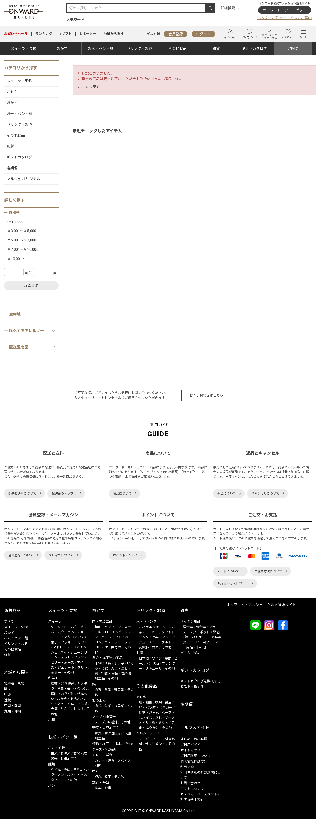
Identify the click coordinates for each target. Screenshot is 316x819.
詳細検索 (227, 8)
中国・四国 (12, 705)
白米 (54, 753)
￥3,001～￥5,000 (21, 231)
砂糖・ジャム (149, 712)
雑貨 (216, 48)
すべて (9, 621)
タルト (82, 667)
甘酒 (155, 647)
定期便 (292, 48)
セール (16, 34)
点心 (98, 777)
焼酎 (168, 658)
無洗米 (65, 753)
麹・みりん (160, 723)
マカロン (70, 637)
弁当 (107, 788)
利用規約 (187, 767)
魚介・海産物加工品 (107, 658)
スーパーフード (150, 739)
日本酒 (144, 658)
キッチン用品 (190, 621)
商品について (122, 493)
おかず (62, 48)
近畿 (7, 700)
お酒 (139, 653)
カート (303, 34)
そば (67, 770)
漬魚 (107, 663)
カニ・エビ (119, 668)
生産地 (32, 314)
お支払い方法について (232, 583)
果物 (51, 719)
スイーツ (55, 621)
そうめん (80, 770)
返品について (226, 493)
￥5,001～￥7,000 (21, 240)
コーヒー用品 (199, 642)
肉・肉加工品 (102, 621)
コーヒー (152, 632)
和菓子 (53, 678)
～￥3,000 (15, 221)
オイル (144, 723)
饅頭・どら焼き (62, 684)
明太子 (119, 663)
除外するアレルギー (32, 330)
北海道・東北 (14, 683)
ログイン (203, 34)
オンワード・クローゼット (284, 10)
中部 (7, 694)
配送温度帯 (32, 347)
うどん (56, 770)
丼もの (116, 647)
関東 (7, 689)
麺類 (51, 764)
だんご (65, 709)
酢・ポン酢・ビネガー (156, 708)
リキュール (153, 668)
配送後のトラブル (64, 493)
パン (51, 785)
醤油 (168, 702)
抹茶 (84, 704)
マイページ (230, 34)
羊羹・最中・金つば (72, 689)
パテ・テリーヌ (116, 642)
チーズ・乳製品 (104, 750)
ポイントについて (125, 555)
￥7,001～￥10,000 (22, 249)
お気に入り (288, 34)
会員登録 (175, 34)
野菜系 (119, 690)
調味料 (141, 697)
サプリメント (155, 744)
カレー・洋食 (102, 755)
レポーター (87, 34)
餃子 (107, 777)
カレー (100, 761)
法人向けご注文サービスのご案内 (284, 18)
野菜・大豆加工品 (105, 728)
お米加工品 (68, 759)
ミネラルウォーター (154, 627)
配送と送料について (22, 493)
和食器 (201, 627)
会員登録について (20, 555)
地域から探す (114, 34)
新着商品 (12, 610)
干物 (98, 663)
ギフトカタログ (254, 48)
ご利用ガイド (249, 34)
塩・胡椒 (145, 702)
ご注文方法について (268, 571)
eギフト (66, 34)
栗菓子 (56, 673)
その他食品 (178, 48)
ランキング (43, 34)
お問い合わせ (190, 783)
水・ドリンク (146, 621)
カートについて (228, 571)
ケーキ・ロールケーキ (67, 627)
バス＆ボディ (190, 653)
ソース (170, 718)
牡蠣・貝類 (109, 674)
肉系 (98, 690)
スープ (100, 722)
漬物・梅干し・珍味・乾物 (112, 744)
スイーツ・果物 (23, 48)
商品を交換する (192, 687)
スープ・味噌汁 (104, 717)
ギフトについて (192, 789)
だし (158, 718)
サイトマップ (190, 750)
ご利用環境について (195, 756)
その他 (69, 673)
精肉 (98, 627)
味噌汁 (112, 722)
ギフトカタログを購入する (200, 681)
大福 (54, 709)
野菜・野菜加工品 (108, 733)
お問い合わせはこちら (206, 395)
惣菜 (98, 788)
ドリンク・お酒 (139, 48)
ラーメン (57, 775)
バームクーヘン (62, 632)
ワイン (157, 658)
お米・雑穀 (56, 748)
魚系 (107, 690)
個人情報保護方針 (193, 761)
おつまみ (99, 700)
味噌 (158, 702)
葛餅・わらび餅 (62, 694)
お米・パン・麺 (100, 48)
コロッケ (101, 647)
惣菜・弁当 (100, 783)
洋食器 (188, 627)
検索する (31, 286)
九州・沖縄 (12, 711)
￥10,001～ (16, 259)
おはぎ (78, 709)
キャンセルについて (265, 493)
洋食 (111, 761)
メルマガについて (60, 555)
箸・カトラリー (197, 637)
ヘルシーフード (148, 733)
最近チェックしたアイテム (269, 34)
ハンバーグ (112, 627)
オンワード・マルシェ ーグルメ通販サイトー (263, 605)
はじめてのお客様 (193, 739)
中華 (95, 771)
